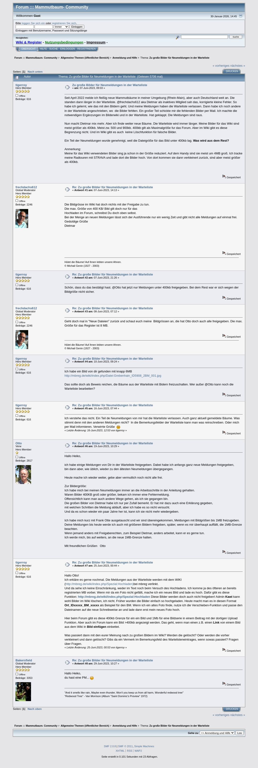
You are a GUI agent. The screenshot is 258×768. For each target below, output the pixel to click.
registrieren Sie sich (64, 23)
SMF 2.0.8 (110, 746)
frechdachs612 (26, 187)
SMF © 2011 (125, 746)
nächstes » (237, 65)
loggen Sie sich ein (33, 23)
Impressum (95, 42)
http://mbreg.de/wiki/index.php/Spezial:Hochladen (114, 596)
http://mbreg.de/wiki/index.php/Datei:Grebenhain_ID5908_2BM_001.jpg (112, 375)
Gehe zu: (193, 733)
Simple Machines (144, 746)
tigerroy (21, 85)
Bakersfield (23, 660)
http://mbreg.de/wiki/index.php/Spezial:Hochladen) (100, 584)
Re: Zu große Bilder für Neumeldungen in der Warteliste (112, 187)
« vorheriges (221, 65)
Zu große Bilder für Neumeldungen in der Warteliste (109, 85)
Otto (18, 443)
